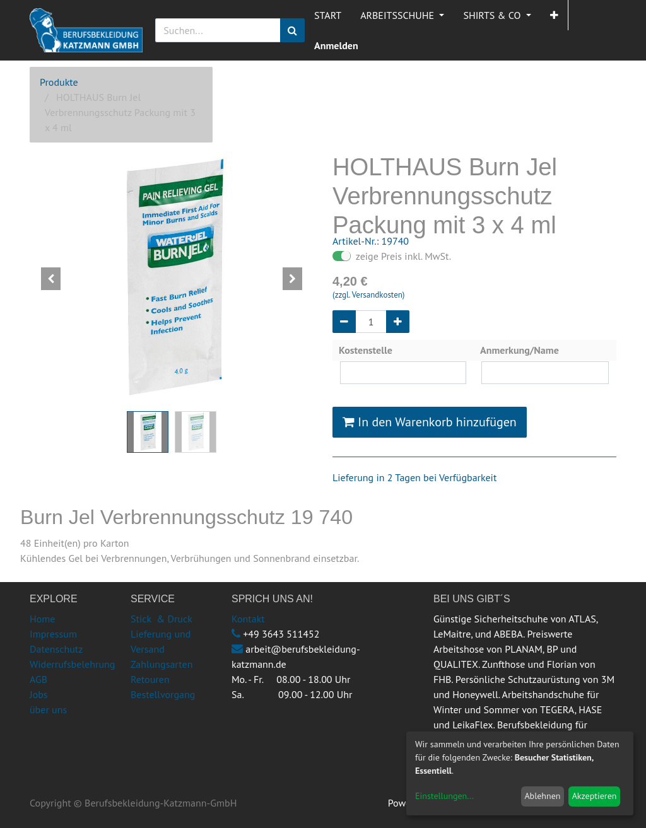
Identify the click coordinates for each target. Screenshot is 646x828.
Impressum (53, 633)
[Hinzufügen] (397, 321)
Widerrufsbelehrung (72, 664)
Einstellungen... (444, 796)
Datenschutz (56, 649)
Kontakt (248, 618)
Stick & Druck (161, 618)
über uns (48, 709)
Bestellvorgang (163, 694)
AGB (38, 679)
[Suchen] (292, 30)
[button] (554, 15)
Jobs (39, 694)
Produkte (59, 82)
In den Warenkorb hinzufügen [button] (430, 422)
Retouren (150, 679)
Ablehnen (542, 796)
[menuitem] (328, 15)
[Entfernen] (344, 321)
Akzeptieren (594, 796)
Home (42, 618)
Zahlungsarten (161, 664)
